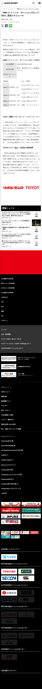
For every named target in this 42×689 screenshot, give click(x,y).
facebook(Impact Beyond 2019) (11, 450)
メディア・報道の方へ (8, 419)
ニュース (10, 9)
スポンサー (4, 406)
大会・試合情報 (6, 334)
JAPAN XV (4, 297)
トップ (3, 9)
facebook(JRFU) (6, 441)
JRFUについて (5, 392)
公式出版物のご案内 (7, 415)
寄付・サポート (6, 410)
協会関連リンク (6, 401)
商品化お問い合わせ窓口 (8, 424)
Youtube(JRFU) (6, 470)
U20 (2, 306)
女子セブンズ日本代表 (8, 288)
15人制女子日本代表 (7, 292)
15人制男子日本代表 (14, 22)
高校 (2, 311)
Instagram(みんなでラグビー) (10, 488)
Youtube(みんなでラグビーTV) (10, 474)
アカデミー (4, 320)
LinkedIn (4, 493)
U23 (2, 302)
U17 (2, 316)
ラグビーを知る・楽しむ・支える (11, 339)
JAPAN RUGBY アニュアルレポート (12, 348)
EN (35, 3)
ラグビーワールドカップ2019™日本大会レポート (16, 343)
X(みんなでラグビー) (7, 465)
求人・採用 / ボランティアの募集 (11, 429)
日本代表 (3, 22)
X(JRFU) (3, 455)
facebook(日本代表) (7, 445)
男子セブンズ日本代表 (8, 283)
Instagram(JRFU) (6, 479)
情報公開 (3, 396)
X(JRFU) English (6, 460)
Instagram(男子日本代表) (8, 484)
